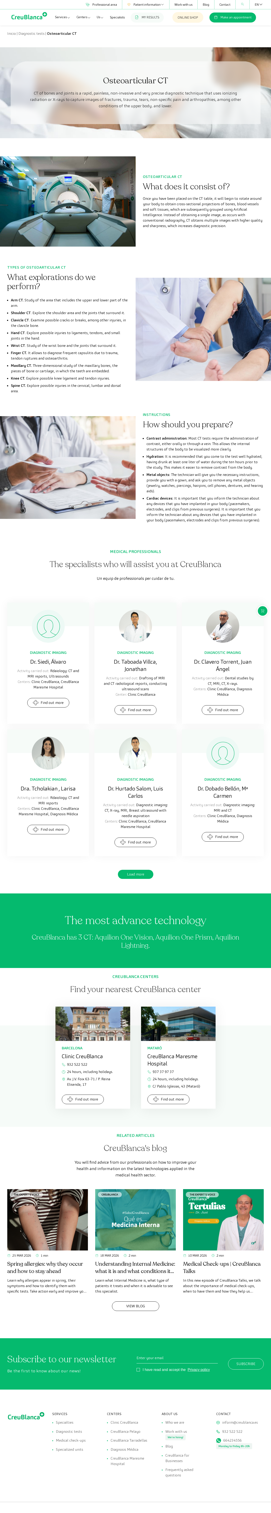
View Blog (135, 1306)
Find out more (48, 702)
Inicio (11, 33)
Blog (206, 5)
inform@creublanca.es (240, 1422)
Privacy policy (199, 1370)
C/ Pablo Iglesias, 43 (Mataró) (173, 1086)
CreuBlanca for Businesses (177, 1458)
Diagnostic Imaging (48, 652)
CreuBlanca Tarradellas (129, 1440)
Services (62, 17)
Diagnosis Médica (124, 1449)
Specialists (117, 17)
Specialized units (69, 1449)
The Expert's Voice (26, 1194)
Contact (224, 5)
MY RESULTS (147, 17)
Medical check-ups (71, 1440)
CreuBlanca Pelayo (125, 1431)
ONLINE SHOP (188, 17)
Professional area (101, 5)
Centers (84, 17)
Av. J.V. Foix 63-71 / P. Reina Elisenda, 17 (86, 1082)
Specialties (64, 1422)
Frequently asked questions (179, 1473)
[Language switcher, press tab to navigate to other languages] (257, 4)
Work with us (183, 5)
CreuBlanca (110, 1194)
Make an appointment (232, 17)
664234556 (232, 1440)
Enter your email (150, 1357)
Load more (135, 874)
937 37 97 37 (160, 1071)
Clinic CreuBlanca (124, 1422)
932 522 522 (74, 1064)
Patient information (145, 5)
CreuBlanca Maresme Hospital (127, 1461)
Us (100, 17)
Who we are (174, 1422)
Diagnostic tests (31, 33)
